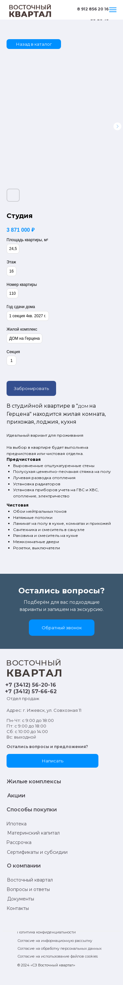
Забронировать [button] (31, 388)
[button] (61, 627)
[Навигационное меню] (112, 10)
